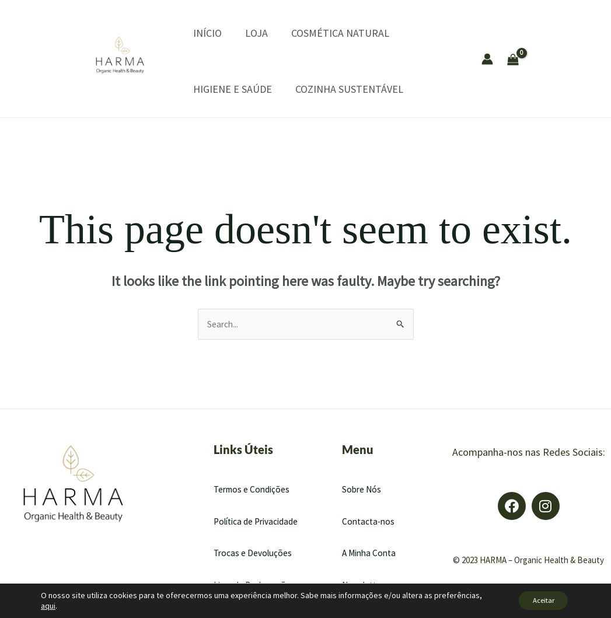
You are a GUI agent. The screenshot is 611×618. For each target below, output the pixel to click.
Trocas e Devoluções (254, 554)
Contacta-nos (369, 522)
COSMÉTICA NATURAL (317, 33)
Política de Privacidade (258, 522)
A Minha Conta (371, 554)
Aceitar (537, 600)
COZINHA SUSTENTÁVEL (332, 89)
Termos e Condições (254, 489)
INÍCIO (195, 33)
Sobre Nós (362, 489)
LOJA (239, 33)
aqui (48, 605)
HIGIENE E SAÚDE (220, 89)
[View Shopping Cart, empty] (545, 58)
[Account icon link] (487, 59)
